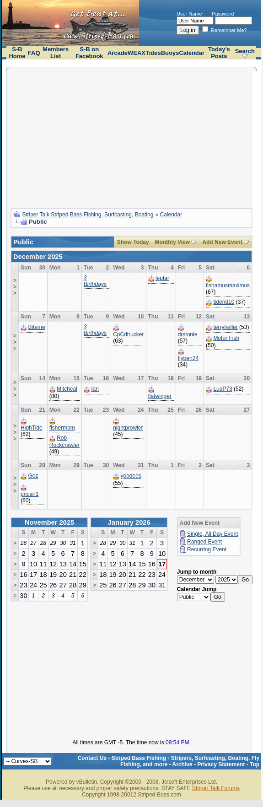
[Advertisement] (131, 136)
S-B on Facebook (89, 52)
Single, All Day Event (212, 534)
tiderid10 (223, 302)
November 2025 (49, 522)
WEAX (136, 52)
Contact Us (92, 758)
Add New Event (222, 242)
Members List (56, 52)
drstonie (188, 334)
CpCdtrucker (128, 334)
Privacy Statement (221, 764)
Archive (182, 764)
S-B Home (17, 52)
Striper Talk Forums (216, 788)
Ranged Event (204, 541)
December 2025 (38, 256)
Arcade (117, 52)
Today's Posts (219, 52)
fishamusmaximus (228, 285)
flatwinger (160, 396)
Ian (95, 389)
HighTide (32, 428)
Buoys (170, 52)
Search (245, 51)
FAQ (34, 52)
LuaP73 (222, 389)
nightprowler (128, 428)
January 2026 (129, 522)
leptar (162, 278)
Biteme (36, 327)
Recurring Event (206, 549)
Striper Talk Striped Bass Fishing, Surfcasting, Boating (87, 214)
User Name (189, 13)
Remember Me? (224, 30)
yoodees (131, 476)
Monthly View (172, 242)
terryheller (225, 327)
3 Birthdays (95, 280)
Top (254, 764)
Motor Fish (226, 338)
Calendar (191, 52)
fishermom (62, 428)
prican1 (29, 494)
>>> (14, 286)
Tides (153, 52)
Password (223, 13)
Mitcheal (67, 389)
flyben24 (188, 358)
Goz (33, 476)
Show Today (133, 242)
